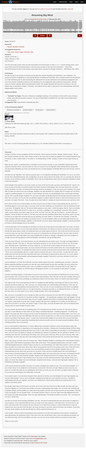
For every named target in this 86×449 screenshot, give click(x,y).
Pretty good (39, 110)
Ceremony (27, 52)
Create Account (63, 2)
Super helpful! (50, 110)
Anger (21, 52)
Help (82, 2)
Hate (8, 52)
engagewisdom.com (41, 438)
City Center (43, 19)
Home (70, 2)
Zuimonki (21, 47)
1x (80, 35)
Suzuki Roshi (34, 19)
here (21, 440)
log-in (36, 9)
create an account (45, 9)
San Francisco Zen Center (39, 442)
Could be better (27, 110)
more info (70, 9)
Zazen (17, 52)
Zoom (12, 52)
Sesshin (9, 47)
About (76, 2)
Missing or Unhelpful (13, 110)
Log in (54, 2)
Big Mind (15, 47)
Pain (32, 52)
